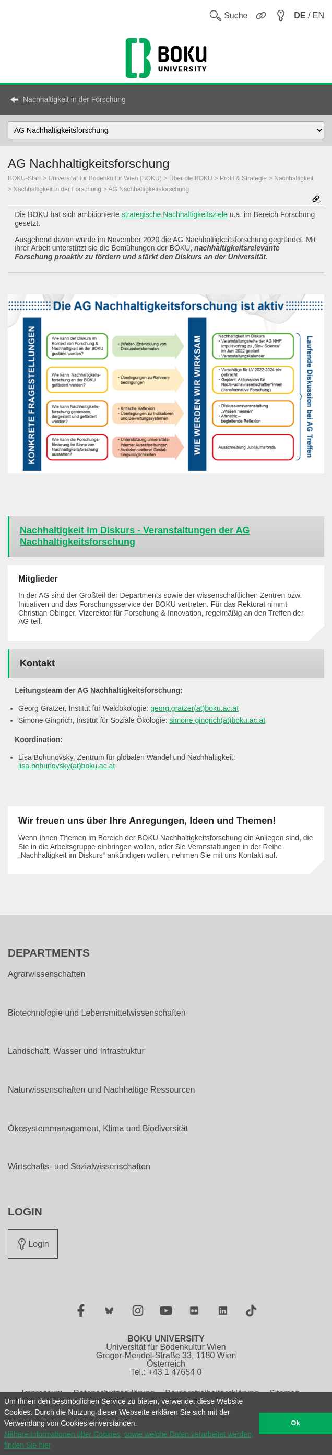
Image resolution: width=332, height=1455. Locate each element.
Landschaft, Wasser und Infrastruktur (76, 1051)
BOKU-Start (24, 178)
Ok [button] (295, 1423)
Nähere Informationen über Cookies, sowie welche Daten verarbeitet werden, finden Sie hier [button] (129, 1439)
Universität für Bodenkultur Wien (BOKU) (105, 178)
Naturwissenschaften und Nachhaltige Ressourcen (101, 1090)
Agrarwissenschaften (47, 974)
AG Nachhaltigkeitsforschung (149, 189)
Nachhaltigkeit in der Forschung (74, 99)
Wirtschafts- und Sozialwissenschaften (79, 1167)
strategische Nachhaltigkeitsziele (175, 214)
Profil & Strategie (243, 178)
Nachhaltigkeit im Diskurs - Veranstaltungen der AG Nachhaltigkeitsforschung (135, 536)
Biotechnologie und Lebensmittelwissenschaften (97, 1013)
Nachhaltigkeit (293, 178)
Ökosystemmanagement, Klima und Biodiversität (98, 1128)
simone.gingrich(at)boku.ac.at (217, 720)
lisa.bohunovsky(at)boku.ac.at (66, 765)
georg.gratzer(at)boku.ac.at (194, 708)
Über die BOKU (190, 178)
